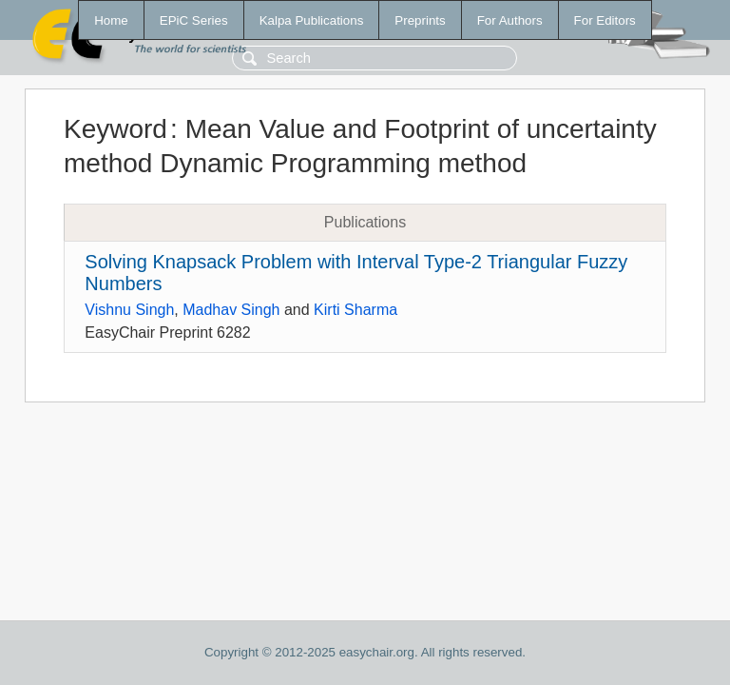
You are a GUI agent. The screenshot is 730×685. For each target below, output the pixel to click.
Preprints (419, 20)
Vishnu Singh (129, 310)
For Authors (510, 20)
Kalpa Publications (311, 20)
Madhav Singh (230, 310)
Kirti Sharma (355, 310)
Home (111, 20)
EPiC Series (194, 20)
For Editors (605, 20)
